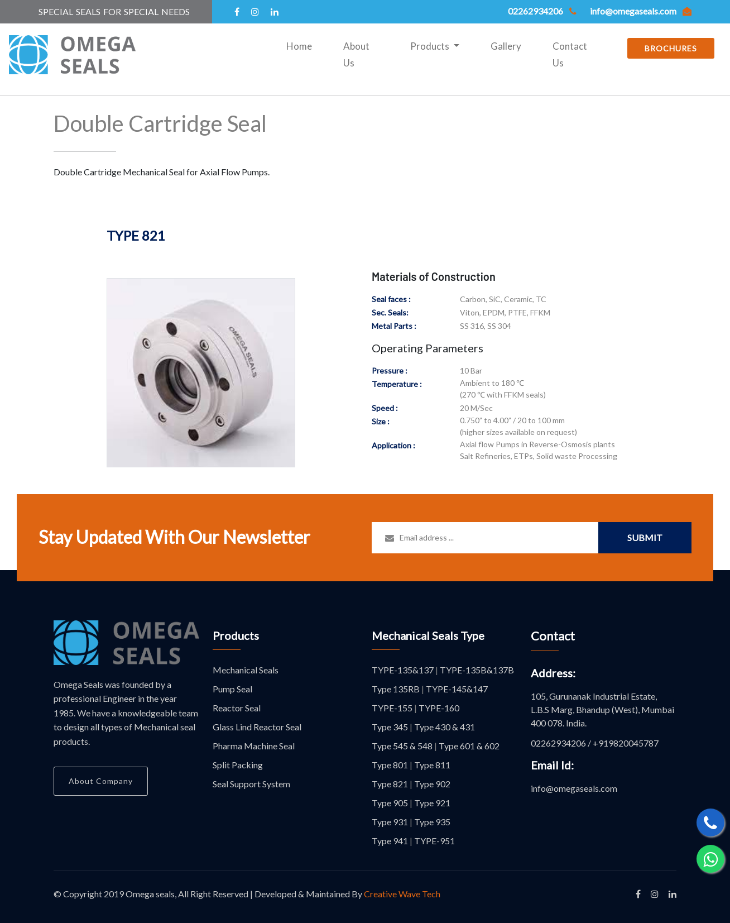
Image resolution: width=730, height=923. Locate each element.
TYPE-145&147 (457, 688)
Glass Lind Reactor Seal (257, 726)
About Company (101, 781)
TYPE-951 (434, 840)
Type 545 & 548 (402, 745)
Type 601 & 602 (469, 745)
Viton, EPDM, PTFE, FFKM (505, 312)
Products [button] (430, 46)
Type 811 (432, 764)
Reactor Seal (237, 707)
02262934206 (558, 743)
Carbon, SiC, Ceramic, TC (503, 299)
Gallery (506, 46)
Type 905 (390, 802)
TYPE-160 (439, 707)
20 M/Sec (476, 408)
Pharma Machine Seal (254, 745)
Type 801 (390, 764)
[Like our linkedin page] (672, 893)
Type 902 (432, 783)
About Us (356, 54)
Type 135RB (396, 688)
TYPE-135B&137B (477, 669)
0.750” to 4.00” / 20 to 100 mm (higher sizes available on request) (518, 426)
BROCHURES (671, 48)
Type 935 (432, 821)
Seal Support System (251, 783)
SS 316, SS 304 (485, 326)
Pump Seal (232, 688)
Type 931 (390, 821)
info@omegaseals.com (574, 788)
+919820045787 (626, 743)
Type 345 (390, 726)
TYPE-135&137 (403, 669)
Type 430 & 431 (444, 726)
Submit (644, 537)
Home (301, 44)
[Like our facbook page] (638, 893)
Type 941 (390, 840)
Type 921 (432, 802)
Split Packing (238, 764)
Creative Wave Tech (402, 893)
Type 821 (390, 783)
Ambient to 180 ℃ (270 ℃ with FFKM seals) (503, 388)
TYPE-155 (392, 707)
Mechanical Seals (245, 669)
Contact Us (570, 54)
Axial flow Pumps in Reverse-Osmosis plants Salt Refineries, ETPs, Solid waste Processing (538, 450)
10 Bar (471, 370)
